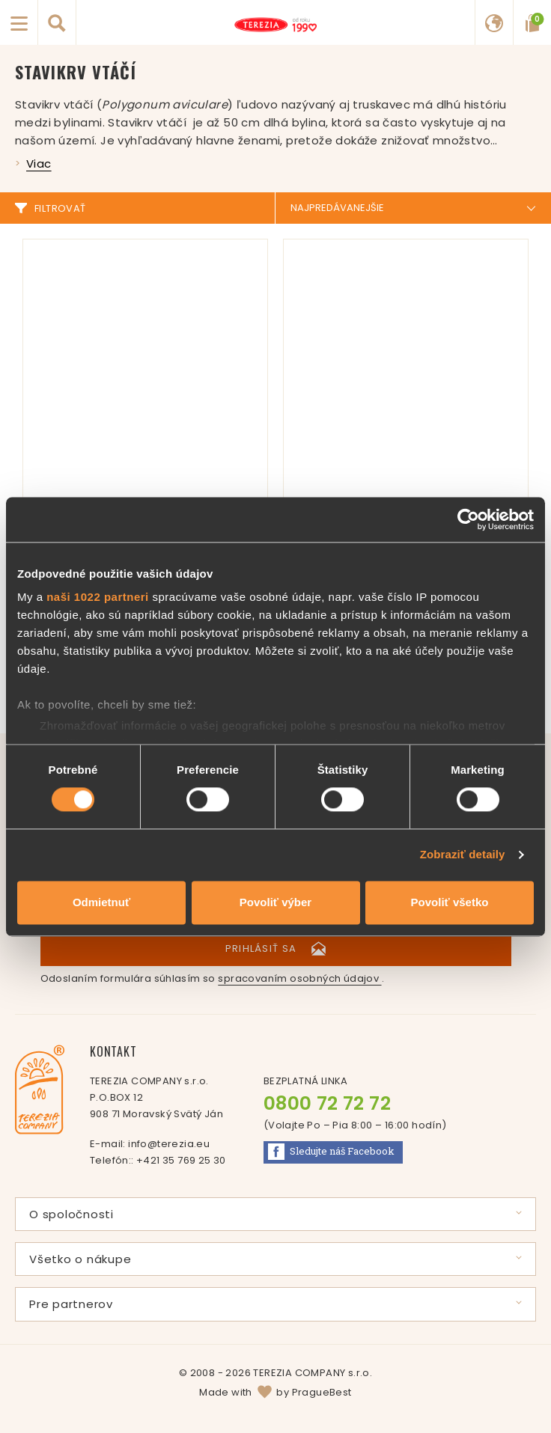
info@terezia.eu (169, 1144)
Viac (39, 163)
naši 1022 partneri (97, 596)
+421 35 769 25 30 (181, 1160)
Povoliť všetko (450, 902)
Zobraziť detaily (462, 855)
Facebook (331, 1151)
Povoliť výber (275, 902)
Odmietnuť (101, 902)
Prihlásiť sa (275, 948)
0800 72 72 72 (327, 1103)
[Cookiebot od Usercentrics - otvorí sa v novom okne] (468, 519)
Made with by (275, 1392)
